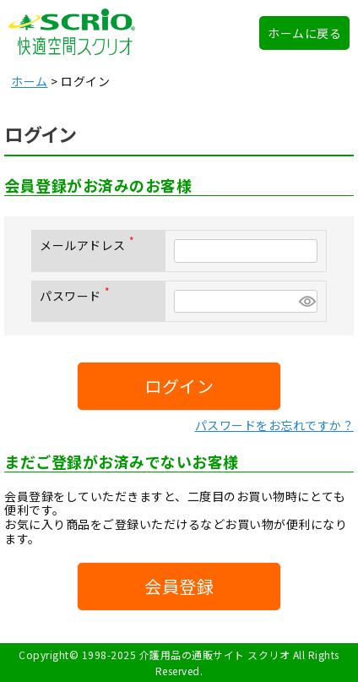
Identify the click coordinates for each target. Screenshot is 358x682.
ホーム (29, 81)
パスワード (78, 295)
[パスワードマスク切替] (306, 302)
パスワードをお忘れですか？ (275, 425)
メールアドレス (90, 245)
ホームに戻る (304, 33)
